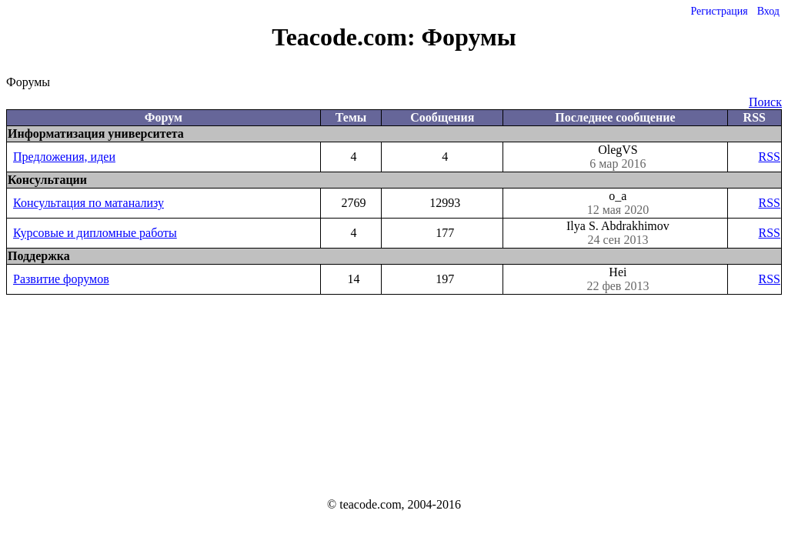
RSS (769, 156)
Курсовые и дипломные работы (95, 232)
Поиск (765, 101)
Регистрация (718, 11)
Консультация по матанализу (88, 202)
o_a (617, 203)
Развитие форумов (61, 278)
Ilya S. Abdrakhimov (617, 233)
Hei (617, 279)
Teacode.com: (346, 37)
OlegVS (617, 157)
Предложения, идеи (64, 156)
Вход (768, 11)
